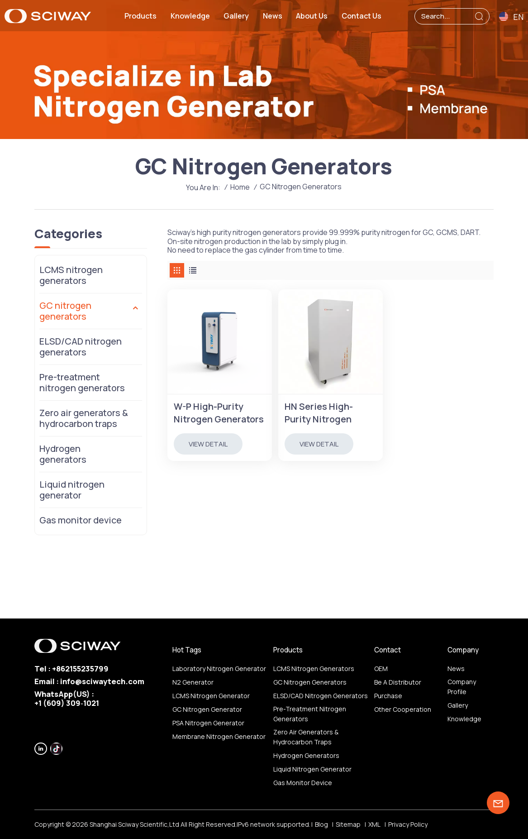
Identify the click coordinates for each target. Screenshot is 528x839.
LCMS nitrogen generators (71, 275)
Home (240, 187)
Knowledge (190, 16)
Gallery (236, 16)
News (272, 16)
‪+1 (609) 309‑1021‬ (66, 703)
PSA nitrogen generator (208, 723)
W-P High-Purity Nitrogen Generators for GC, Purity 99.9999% (219, 413)
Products (140, 16)
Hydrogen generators (62, 453)
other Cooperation (402, 709)
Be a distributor (397, 682)
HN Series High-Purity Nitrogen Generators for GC (324, 413)
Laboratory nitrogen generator (219, 668)
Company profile (461, 686)
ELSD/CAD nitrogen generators (80, 346)
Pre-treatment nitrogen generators (82, 382)
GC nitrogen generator (207, 709)
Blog (321, 824)
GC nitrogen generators (65, 310)
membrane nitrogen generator (219, 736)
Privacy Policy (408, 824)
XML (374, 824)
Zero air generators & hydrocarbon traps (83, 418)
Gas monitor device (80, 520)
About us (312, 16)
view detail (208, 444)
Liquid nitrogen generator (72, 489)
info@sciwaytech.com (102, 681)
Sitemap (348, 824)
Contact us (361, 16)
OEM (381, 668)
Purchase (388, 695)
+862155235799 (80, 668)
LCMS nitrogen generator (211, 695)
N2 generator (193, 682)
